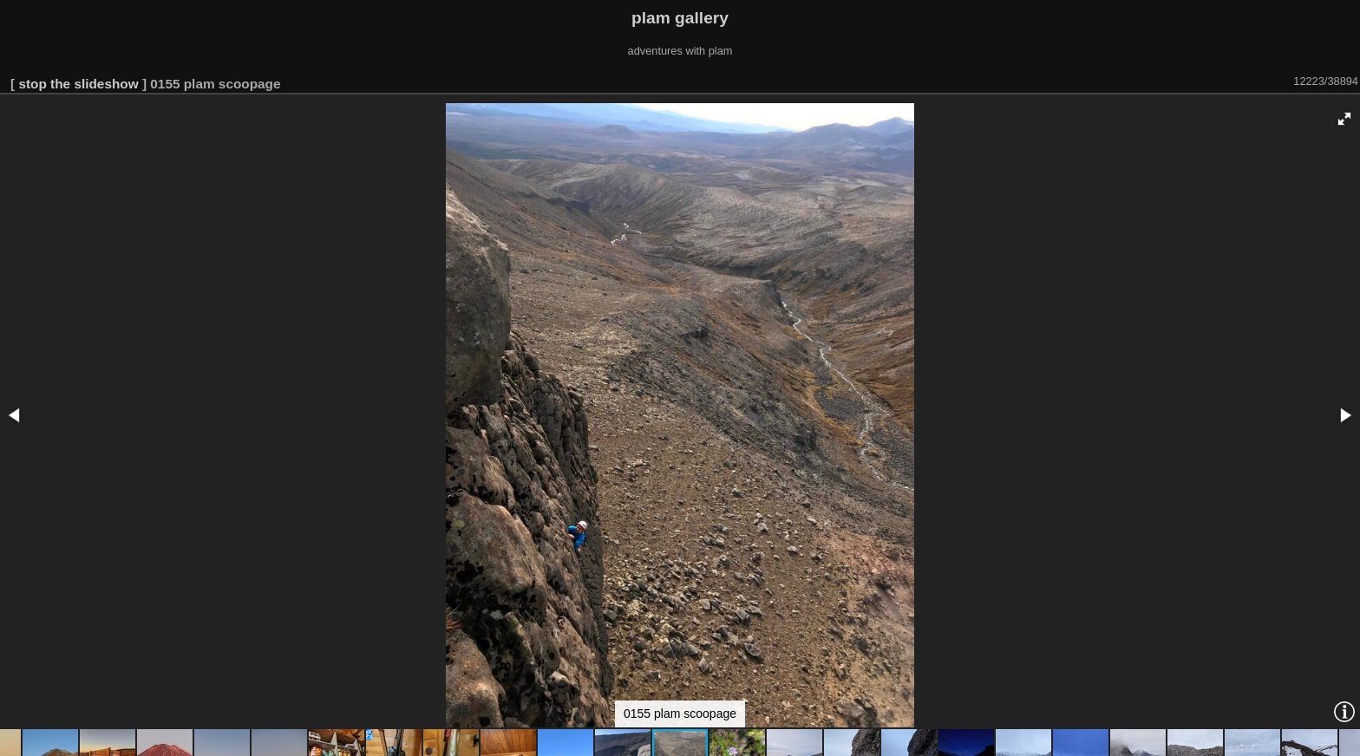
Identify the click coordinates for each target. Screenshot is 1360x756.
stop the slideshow (78, 83)
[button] (1344, 119)
